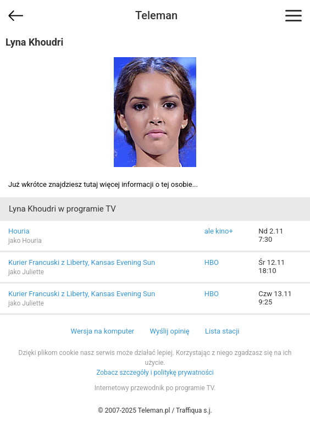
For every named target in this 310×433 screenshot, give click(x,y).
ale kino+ (218, 231)
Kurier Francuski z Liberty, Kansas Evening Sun (81, 262)
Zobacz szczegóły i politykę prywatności (155, 372)
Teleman (156, 15)
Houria (19, 231)
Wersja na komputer (103, 331)
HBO (211, 262)
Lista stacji (222, 331)
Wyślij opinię (169, 331)
